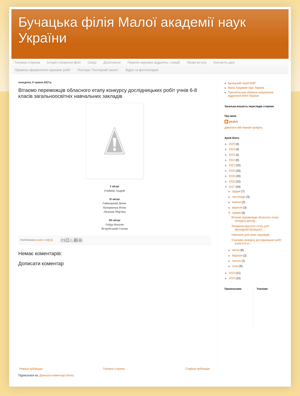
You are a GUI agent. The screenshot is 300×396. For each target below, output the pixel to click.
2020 (232, 170)
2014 (232, 278)
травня (237, 212)
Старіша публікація (197, 368)
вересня (237, 207)
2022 (232, 160)
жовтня (237, 202)
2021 (232, 165)
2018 (232, 181)
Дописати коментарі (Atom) (56, 375)
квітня (236, 250)
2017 (232, 186)
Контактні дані (224, 62)
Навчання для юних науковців (250, 234)
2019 (232, 176)
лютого (237, 260)
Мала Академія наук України (246, 87)
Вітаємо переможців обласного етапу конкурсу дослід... (255, 219)
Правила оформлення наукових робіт (43, 70)
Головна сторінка (27, 62)
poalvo (233, 121)
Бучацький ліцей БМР (242, 83)
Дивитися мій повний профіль (243, 127)
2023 (232, 154)
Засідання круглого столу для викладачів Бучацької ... (250, 228)
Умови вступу (196, 62)
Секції (92, 62)
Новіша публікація (31, 368)
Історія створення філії (64, 62)
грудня (236, 191)
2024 (232, 149)
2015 (232, 273)
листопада (239, 196)
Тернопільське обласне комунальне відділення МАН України (250, 94)
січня (235, 266)
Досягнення (112, 62)
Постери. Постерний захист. (98, 70)
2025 (232, 144)
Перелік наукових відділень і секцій (154, 62)
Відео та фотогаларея (142, 70)
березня (237, 255)
